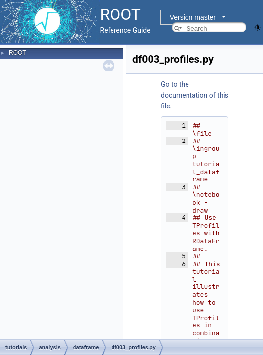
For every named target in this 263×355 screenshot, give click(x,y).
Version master (193, 17)
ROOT (17, 52)
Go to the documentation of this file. (194, 95)
